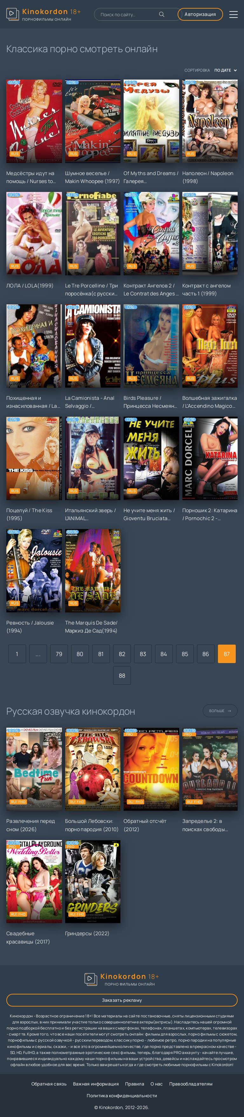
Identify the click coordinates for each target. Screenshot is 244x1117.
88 (122, 675)
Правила (134, 1084)
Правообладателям (191, 1084)
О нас (157, 1084)
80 (80, 654)
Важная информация (96, 1084)
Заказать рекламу (122, 1000)
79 (59, 654)
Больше (220, 710)
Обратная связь (49, 1084)
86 (205, 654)
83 (143, 654)
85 (185, 654)
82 (122, 654)
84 (163, 654)
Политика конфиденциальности (122, 1095)
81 (101, 654)
